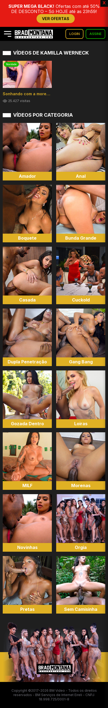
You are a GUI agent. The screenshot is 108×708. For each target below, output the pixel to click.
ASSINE (95, 34)
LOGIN (74, 34)
